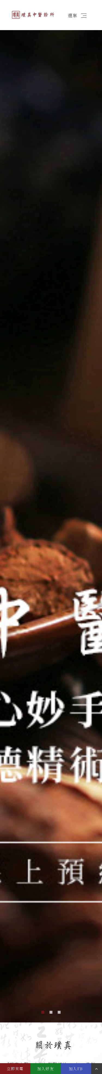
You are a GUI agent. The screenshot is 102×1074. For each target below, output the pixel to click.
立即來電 (15, 1068)
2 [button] (51, 1011)
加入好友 (45, 1068)
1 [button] (43, 1011)
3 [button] (59, 1011)
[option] (51, 522)
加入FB (76, 1068)
